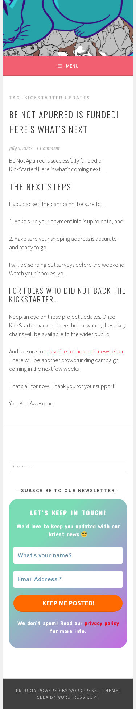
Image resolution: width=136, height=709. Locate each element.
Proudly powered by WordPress (56, 690)
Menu (72, 66)
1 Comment (47, 148)
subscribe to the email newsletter (83, 351)
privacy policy (102, 622)
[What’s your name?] (67, 555)
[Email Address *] (67, 579)
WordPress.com (77, 697)
